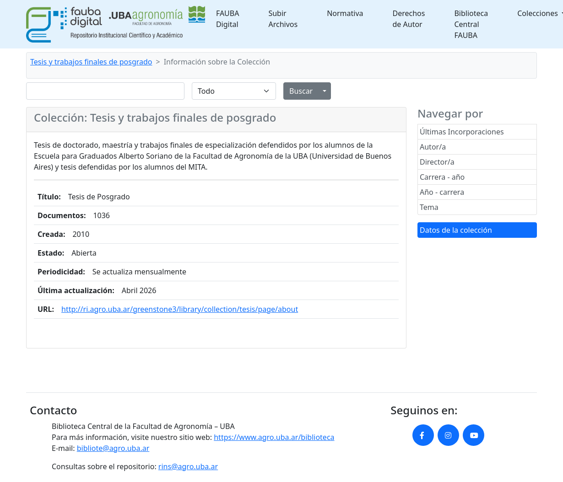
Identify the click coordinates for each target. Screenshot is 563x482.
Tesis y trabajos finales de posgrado (91, 62)
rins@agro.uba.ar (188, 466)
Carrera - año (442, 177)
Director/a (437, 162)
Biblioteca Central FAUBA (471, 24)
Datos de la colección (456, 230)
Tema (429, 207)
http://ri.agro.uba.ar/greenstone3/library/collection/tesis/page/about (179, 309)
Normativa (345, 13)
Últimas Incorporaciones (462, 132)
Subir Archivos (283, 18)
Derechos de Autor (409, 18)
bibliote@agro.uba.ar (113, 448)
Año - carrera (442, 192)
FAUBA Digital (227, 18)
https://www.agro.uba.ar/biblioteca (274, 437)
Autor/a (433, 147)
